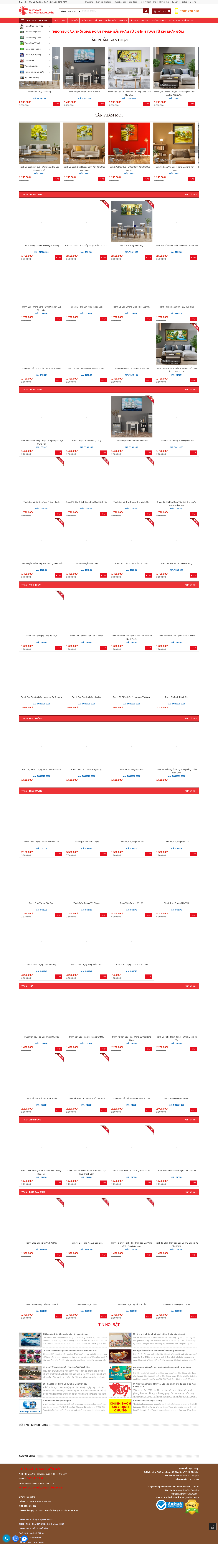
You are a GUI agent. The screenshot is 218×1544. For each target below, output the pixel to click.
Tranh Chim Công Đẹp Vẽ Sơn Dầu (41, 1243)
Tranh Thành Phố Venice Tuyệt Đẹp (86, 769)
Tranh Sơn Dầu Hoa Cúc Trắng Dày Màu (41, 1037)
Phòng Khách (159, 20)
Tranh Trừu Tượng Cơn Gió (176, 842)
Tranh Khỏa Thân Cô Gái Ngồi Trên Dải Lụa (176, 1170)
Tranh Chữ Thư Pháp (34, 26)
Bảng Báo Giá (120, 2)
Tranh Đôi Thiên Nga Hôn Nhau (176, 1304)
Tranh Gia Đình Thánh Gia (176, 697)
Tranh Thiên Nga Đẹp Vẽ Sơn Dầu (132, 1304)
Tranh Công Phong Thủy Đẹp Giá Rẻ (41, 1304)
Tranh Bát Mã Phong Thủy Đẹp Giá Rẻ (176, 440)
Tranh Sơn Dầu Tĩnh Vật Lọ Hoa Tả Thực (176, 636)
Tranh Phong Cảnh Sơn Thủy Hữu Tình (176, 307)
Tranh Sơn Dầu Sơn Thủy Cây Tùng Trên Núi (41, 368)
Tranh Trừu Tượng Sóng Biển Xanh (86, 964)
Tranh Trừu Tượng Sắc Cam (41, 903)
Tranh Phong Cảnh (33, 32)
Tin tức (184, 2)
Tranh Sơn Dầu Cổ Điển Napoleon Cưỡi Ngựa (41, 697)
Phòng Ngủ (174, 20)
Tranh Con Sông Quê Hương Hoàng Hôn (131, 368)
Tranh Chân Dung (32, 66)
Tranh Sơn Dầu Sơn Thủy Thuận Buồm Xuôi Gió (176, 245)
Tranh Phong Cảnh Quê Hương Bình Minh (86, 368)
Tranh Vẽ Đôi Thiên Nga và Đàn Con (87, 1243)
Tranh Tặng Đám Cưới (34, 72)
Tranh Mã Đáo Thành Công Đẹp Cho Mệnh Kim (86, 502)
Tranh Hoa (29, 60)
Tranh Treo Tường (33, 49)
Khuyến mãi (164, 2)
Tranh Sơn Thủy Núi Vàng (41, 92)
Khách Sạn (187, 20)
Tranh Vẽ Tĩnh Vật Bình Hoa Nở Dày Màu (86, 1098)
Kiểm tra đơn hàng (103, 2)
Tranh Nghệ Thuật (32, 43)
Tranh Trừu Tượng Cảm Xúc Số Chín (131, 964)
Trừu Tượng (60, 20)
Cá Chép (134, 20)
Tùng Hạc (145, 20)
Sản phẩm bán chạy (109, 40)
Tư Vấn (175, 2)
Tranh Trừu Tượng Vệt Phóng (87, 903)
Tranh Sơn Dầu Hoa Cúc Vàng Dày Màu (86, 1037)
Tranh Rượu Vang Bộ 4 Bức (131, 769)
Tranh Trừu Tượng (33, 55)
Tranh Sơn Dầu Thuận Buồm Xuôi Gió (131, 563)
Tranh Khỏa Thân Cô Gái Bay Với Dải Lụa (131, 1170)
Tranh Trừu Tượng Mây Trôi (176, 903)
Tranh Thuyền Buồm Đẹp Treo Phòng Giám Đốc (41, 563)
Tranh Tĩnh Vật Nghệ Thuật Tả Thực (41, 636)
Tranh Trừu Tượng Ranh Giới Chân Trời (41, 842)
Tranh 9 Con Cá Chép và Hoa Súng (176, 563)
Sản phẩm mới (109, 115)
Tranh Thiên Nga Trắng (86, 1304)
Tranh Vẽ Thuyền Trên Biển (86, 563)
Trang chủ (89, 2)
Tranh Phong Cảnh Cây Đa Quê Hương (41, 245)
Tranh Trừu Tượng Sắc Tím (131, 842)
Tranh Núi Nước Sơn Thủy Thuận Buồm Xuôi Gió (86, 245)
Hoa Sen (123, 20)
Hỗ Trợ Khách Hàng (148, 2)
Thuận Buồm (110, 20)
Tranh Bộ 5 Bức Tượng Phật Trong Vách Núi (41, 769)
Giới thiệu (133, 2)
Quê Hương (86, 20)
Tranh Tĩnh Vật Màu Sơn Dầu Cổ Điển (86, 636)
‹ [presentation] (24, 149)
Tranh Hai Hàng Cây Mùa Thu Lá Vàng (86, 307)
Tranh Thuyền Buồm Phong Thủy (86, 440)
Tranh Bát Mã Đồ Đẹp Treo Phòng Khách (41, 502)
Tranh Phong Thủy (33, 37)
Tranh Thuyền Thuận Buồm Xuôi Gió (86, 92)
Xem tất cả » (191, 194)
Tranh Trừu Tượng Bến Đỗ (131, 903)
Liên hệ (193, 2)
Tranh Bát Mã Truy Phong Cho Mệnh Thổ (131, 502)
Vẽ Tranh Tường (32, 78)
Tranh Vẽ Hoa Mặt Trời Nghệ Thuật (41, 1098)
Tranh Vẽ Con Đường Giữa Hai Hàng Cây (131, 307)
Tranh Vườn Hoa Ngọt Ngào (176, 1098)
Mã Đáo (98, 20)
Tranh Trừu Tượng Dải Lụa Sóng (41, 964)
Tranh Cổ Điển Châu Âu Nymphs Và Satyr (131, 697)
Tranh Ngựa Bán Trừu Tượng (86, 842)
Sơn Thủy (73, 20)
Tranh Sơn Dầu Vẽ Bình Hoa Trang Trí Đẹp (131, 1098)
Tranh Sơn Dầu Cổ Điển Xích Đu (86, 697)
